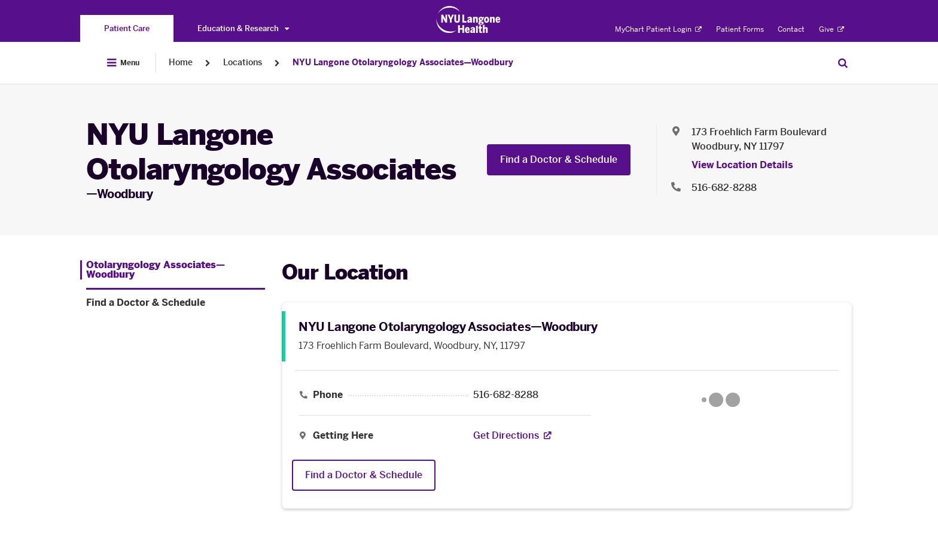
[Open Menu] (123, 62)
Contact (791, 29)
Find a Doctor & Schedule (558, 159)
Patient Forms (740, 29)
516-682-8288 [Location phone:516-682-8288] (724, 187)
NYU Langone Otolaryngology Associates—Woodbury (403, 62)
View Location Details (742, 165)
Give (831, 29)
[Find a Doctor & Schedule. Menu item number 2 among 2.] (175, 303)
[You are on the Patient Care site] (127, 28)
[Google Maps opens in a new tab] (721, 400)
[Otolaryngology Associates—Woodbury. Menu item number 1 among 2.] (172, 270)
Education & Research (243, 28)
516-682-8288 (505, 395)
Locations (242, 62)
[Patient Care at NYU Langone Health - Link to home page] (468, 20)
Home (181, 62)
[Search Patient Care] (843, 63)
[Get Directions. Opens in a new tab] (506, 436)
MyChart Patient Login (658, 29)
